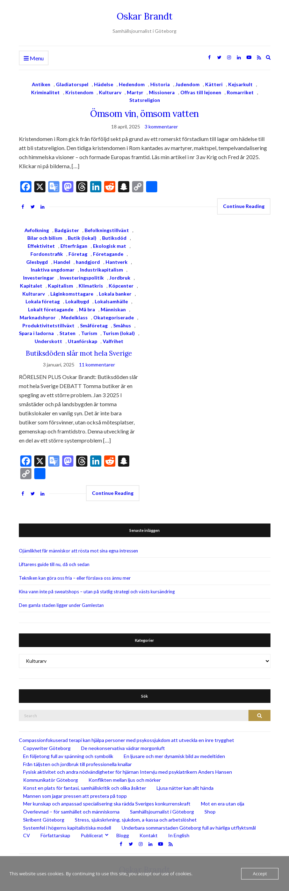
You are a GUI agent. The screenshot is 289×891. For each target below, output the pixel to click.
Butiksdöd (114, 238)
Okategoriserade (113, 317)
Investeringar (38, 278)
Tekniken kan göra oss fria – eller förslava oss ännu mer (75, 578)
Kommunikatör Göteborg (50, 780)
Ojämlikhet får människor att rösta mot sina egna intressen (78, 551)
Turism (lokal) (119, 333)
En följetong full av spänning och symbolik (68, 756)
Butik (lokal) (82, 238)
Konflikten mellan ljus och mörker (124, 780)
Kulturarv (110, 92)
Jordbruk (119, 278)
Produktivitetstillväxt (48, 325)
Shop (210, 812)
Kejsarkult (240, 84)
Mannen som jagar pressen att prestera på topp (75, 796)
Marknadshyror (38, 317)
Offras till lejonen (200, 92)
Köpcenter (121, 286)
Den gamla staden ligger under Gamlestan (61, 605)
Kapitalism (60, 286)
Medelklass (74, 317)
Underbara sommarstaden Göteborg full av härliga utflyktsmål (189, 828)
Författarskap (55, 835)
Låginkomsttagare (71, 294)
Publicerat (92, 835)
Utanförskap (82, 341)
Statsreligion (144, 100)
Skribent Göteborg (43, 820)
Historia (160, 84)
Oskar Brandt (145, 16)
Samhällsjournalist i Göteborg (162, 812)
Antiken (41, 84)
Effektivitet (41, 246)
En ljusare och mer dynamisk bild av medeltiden (174, 756)
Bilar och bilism (44, 238)
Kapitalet (31, 286)
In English (178, 835)
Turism (89, 333)
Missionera (162, 92)
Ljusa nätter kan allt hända (185, 788)
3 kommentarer (161, 126)
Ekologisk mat (109, 246)
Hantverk (117, 262)
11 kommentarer (97, 364)
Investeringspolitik (82, 278)
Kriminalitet (45, 92)
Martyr (135, 92)
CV (26, 835)
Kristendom (79, 92)
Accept (260, 873)
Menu (34, 58)
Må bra (87, 309)
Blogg (122, 835)
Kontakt (148, 835)
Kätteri (214, 84)
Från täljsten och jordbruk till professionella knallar (77, 764)
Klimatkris (91, 286)
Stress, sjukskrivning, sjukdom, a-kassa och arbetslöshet (136, 820)
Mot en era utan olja (222, 804)
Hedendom (132, 84)
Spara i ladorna (36, 333)
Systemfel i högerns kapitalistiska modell (67, 828)
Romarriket (240, 92)
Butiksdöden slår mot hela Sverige (79, 353)
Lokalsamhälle (111, 301)
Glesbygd (37, 262)
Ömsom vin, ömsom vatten (144, 113)
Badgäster (67, 230)
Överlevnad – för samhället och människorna (71, 812)
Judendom (187, 84)
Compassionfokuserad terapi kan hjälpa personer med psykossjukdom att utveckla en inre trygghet (126, 740)
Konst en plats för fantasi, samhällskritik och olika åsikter (84, 788)
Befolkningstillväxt (107, 230)
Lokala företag (43, 301)
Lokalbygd (77, 301)
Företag (77, 254)
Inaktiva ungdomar (52, 270)
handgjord (88, 262)
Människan (113, 309)
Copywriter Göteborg (47, 748)
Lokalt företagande (50, 309)
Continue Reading (244, 206)
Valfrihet (113, 341)
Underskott (48, 341)
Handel (61, 262)
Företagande (108, 254)
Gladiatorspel (72, 84)
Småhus (122, 325)
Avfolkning (36, 230)
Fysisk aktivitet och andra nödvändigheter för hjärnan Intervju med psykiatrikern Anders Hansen (127, 772)
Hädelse (103, 84)
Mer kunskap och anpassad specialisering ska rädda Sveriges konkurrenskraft (106, 804)
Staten (67, 333)
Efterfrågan (73, 246)
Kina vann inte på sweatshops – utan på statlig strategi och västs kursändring (97, 591)
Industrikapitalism (101, 270)
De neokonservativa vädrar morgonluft (123, 748)
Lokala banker (115, 294)
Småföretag (94, 325)
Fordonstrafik (46, 254)
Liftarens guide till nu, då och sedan (54, 564)
